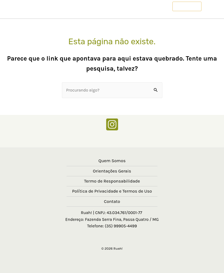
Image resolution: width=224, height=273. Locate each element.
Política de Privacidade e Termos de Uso (112, 191)
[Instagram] (112, 124)
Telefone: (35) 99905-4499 (112, 226)
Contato (112, 201)
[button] (186, 6)
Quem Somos (111, 160)
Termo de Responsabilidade (112, 181)
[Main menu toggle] (213, 6)
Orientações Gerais (112, 171)
